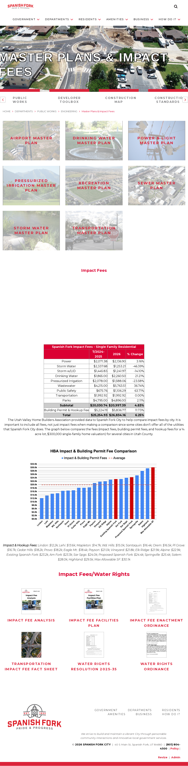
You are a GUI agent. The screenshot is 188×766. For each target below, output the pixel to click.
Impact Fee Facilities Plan (94, 623)
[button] (175, 6)
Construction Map (120, 100)
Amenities (117, 19)
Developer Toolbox (69, 100)
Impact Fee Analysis (31, 620)
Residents (90, 19)
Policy (174, 748)
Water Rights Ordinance (156, 666)
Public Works (20, 100)
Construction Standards (170, 100)
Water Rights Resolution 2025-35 (94, 666)
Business (143, 19)
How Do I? (169, 19)
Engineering (69, 111)
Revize (162, 757)
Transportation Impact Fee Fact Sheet (31, 666)
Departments (59, 19)
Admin (175, 757)
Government (26, 19)
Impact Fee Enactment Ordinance (156, 623)
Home (6, 111)
